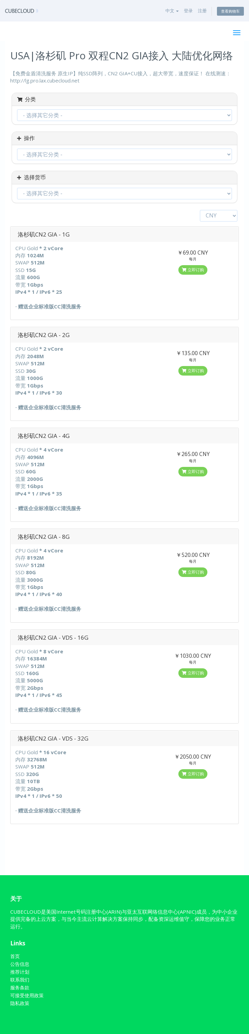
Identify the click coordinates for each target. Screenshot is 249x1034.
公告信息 (19, 964)
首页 (15, 956)
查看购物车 (230, 11)
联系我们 (19, 979)
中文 (172, 10)
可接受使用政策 (27, 995)
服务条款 (19, 987)
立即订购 (193, 270)
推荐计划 (19, 972)
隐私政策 (19, 1003)
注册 (202, 10)
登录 (188, 10)
